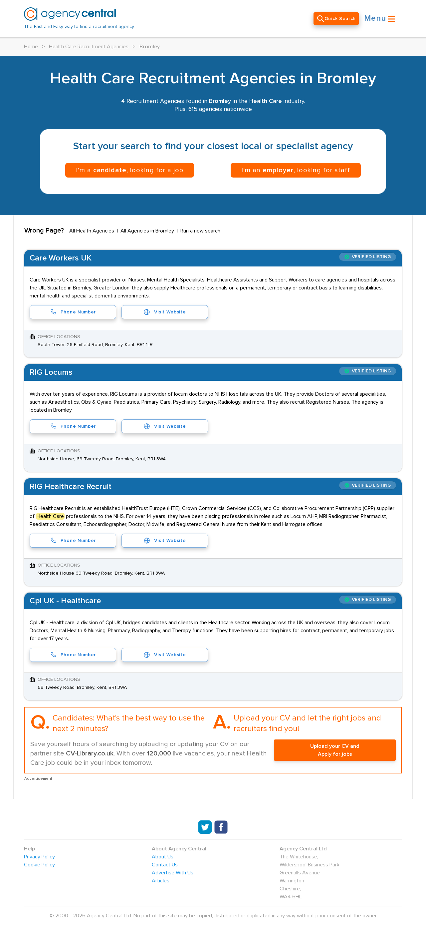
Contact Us (165, 864)
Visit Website (164, 312)
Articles (160, 880)
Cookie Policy (39, 864)
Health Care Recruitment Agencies (88, 46)
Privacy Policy (39, 856)
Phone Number (73, 312)
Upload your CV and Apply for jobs (334, 750)
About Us (162, 856)
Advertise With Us (172, 872)
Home (31, 46)
